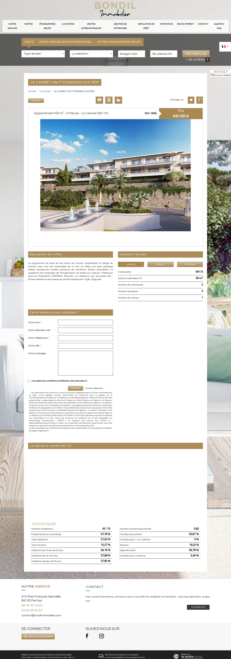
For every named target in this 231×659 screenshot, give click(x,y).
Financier (190, 259)
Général (131, 259)
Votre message (37, 348)
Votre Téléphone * (38, 333)
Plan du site (26, 652)
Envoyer (75, 383)
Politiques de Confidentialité (75, 423)
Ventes (29, 24)
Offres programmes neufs (119, 37)
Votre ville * (34, 341)
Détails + (160, 259)
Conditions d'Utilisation (102, 423)
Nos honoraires (55, 652)
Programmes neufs (48, 24)
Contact (202, 24)
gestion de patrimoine (120, 24)
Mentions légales (40, 652)
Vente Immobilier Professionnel (65, 37)
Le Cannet (45, 86)
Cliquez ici (198, 602)
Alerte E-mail (219, 24)
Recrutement (185, 24)
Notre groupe (12, 24)
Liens (65, 652)
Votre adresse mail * (39, 325)
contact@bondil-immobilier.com (41, 610)
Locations (68, 24)
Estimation (167, 24)
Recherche (196, 49)
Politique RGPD (27, 655)
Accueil (32, 86)
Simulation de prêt (147, 24)
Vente (29, 37)
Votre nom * (35, 317)
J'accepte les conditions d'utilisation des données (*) (59, 376)
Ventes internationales (91, 24)
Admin (71, 652)
